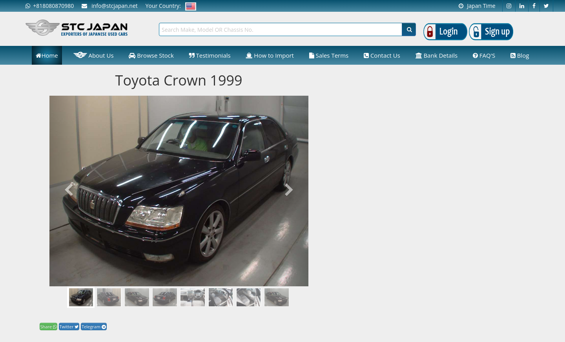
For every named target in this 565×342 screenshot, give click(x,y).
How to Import (270, 55)
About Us (93, 55)
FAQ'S (484, 55)
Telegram (94, 326)
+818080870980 (50, 5)
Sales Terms (329, 55)
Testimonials (210, 55)
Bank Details (437, 55)
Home (47, 55)
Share (48, 326)
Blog (519, 55)
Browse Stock (151, 55)
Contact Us (382, 55)
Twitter (69, 326)
